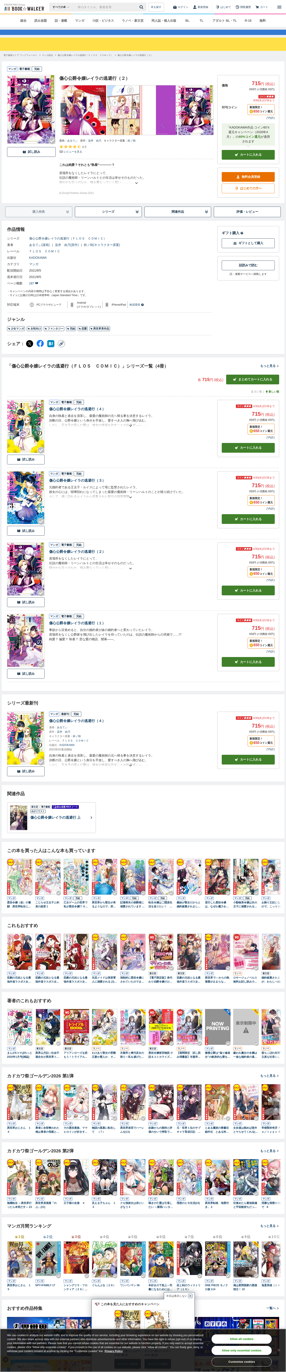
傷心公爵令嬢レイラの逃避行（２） (77, 559)
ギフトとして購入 (248, 251)
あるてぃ (72, 148)
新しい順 (272, 399)
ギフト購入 (232, 241)
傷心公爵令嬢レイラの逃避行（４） (77, 417)
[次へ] (64, 118)
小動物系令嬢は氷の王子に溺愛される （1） (245, 912)
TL (201, 20)
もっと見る (269, 374)
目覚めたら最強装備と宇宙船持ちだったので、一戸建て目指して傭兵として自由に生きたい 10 (245, 1213)
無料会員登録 (248, 185)
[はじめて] (223, 7)
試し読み (31, 160)
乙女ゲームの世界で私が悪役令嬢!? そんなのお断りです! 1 (76, 912)
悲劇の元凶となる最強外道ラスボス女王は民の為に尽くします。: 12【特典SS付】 (189, 988)
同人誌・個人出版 (164, 20)
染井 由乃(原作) (67, 253)
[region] (143, 1350)
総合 (23, 20)
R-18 (248, 20)
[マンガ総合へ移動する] (47, 63)
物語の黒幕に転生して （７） (104, 1137)
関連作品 (190, 220)
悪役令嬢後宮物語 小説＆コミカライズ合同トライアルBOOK (160, 1063)
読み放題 (40, 20)
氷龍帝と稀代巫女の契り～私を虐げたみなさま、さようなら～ (132, 1063)
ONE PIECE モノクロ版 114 (216, 1295)
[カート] (261, 7)
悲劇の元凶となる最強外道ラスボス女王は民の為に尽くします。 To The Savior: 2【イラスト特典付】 (76, 988)
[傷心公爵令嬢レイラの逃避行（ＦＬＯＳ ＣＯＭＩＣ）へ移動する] (85, 63)
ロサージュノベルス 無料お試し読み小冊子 (245, 988)
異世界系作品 (99, 336)
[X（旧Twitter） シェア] (29, 351)
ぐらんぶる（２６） (104, 1293)
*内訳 (270, 125)
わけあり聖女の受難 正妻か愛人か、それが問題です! (104, 1063)
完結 (71, 336)
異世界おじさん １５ (19, 1295)
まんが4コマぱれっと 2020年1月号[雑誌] (19, 1062)
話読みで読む (248, 273)
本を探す (156, 7)
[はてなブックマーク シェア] (51, 351)
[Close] (279, 1350)
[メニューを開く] (279, 7)
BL (187, 20)
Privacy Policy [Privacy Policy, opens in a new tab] (114, 1351)
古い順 (256, 399)
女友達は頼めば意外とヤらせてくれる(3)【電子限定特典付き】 (245, 1138)
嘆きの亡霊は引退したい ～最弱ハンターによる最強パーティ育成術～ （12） (160, 1213)
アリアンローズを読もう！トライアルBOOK (76, 1063)
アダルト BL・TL (224, 20)
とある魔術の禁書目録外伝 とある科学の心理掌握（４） (217, 1138)
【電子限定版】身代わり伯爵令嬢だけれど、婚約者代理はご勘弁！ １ (160, 988)
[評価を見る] (72, 157)
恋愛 (83, 336)
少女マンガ (16, 336)
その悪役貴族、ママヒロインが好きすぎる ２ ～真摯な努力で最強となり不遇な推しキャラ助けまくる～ (75, 1138)
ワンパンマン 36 (130, 1293)
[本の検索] (62, 7)
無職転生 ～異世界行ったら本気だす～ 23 (19, 1213)
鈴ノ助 (132, 148)
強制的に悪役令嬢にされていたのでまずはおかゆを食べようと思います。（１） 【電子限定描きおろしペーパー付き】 (133, 988)
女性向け (34, 336)
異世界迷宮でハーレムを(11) (132, 1137)
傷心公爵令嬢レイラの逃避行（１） (77, 631)
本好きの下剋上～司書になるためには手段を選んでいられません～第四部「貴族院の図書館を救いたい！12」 (160, 1295)
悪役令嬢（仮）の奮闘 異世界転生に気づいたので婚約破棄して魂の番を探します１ (19, 912)
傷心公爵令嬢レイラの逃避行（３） (77, 488)
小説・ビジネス (103, 20)
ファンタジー (54, 336)
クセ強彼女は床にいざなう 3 (132, 1213)
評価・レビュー (247, 219)
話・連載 (61, 20)
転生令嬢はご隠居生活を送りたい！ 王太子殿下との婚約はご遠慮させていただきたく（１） (160, 912)
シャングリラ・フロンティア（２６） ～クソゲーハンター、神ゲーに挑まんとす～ (75, 1295)
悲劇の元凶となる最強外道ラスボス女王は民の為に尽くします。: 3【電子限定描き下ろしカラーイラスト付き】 (19, 988)
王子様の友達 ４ (74, 1211)
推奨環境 (136, 312)
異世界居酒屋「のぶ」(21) (46, 1213)
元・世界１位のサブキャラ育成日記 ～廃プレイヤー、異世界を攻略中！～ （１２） (189, 1138)
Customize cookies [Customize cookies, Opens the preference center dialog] (241, 1361)
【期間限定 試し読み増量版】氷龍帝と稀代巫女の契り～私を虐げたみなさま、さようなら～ (189, 1063)
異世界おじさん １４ (19, 1137)
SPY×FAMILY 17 (45, 1293)
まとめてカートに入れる (252, 387)
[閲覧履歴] (243, 7)
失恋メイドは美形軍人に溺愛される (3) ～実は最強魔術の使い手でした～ (104, 988)
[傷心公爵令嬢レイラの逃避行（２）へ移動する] (135, 63)
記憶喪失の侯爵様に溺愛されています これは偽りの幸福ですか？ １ (132, 912)
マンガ (79, 20)
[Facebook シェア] (40, 351)
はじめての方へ (248, 196)
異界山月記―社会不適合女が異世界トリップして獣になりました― (47, 1063)
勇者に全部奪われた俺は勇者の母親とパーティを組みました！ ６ (47, 1138)
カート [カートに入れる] (248, 456)
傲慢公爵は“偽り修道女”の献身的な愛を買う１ (217, 1063)
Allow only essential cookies (241, 1350)
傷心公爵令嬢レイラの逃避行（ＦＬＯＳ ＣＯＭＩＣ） (67, 246)
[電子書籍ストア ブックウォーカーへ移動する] (20, 63)
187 (33, 291)
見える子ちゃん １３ (104, 1213)
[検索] (142, 7)
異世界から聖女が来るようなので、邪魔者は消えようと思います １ (104, 912)
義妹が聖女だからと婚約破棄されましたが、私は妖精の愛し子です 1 (189, 912)
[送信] (142, 7)
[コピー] (61, 351)
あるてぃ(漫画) (39, 253)
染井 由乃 (94, 148)
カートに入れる (248, 163)
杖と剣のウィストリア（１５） (189, 1295)
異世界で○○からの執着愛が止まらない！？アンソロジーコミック (217, 988)
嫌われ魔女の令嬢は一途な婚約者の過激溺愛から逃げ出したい (245, 1063)
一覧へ (272, 1316)
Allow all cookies (242, 1339)
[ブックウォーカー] (24, 7)
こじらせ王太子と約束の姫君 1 (47, 912)
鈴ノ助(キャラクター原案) (102, 253)
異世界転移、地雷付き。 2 (217, 1213)
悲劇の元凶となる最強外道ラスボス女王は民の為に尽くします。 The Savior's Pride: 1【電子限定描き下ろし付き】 (48, 988)
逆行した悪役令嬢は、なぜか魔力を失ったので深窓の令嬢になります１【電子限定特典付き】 (217, 912)
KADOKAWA (38, 265)
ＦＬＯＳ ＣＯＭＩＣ (44, 259)
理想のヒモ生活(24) (188, 1211)
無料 (262, 20)
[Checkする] (52, 148)
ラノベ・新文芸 (133, 20)
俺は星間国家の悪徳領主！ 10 (245, 1295)
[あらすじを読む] (136, 186)
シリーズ (120, 220)
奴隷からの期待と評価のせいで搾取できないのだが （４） (160, 1138)
